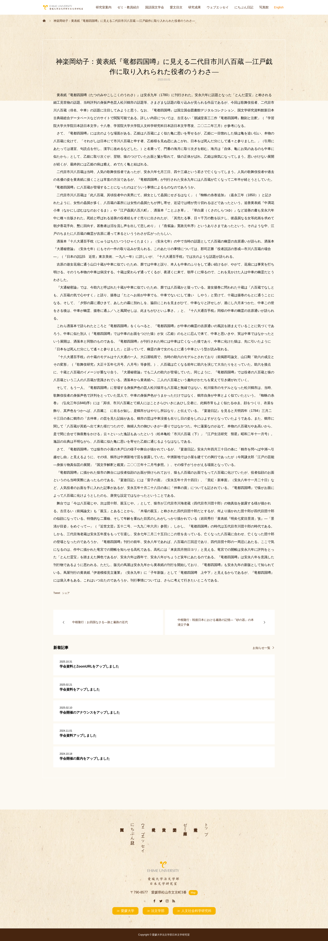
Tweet (56, 593)
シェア (66, 593)
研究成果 (194, 7)
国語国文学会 (154, 7)
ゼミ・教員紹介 (128, 7)
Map (193, 892)
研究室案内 (103, 7)
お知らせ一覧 (261, 647)
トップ (206, 827)
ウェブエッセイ (218, 7)
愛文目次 (176, 7)
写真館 (264, 7)
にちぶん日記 (243, 7)
